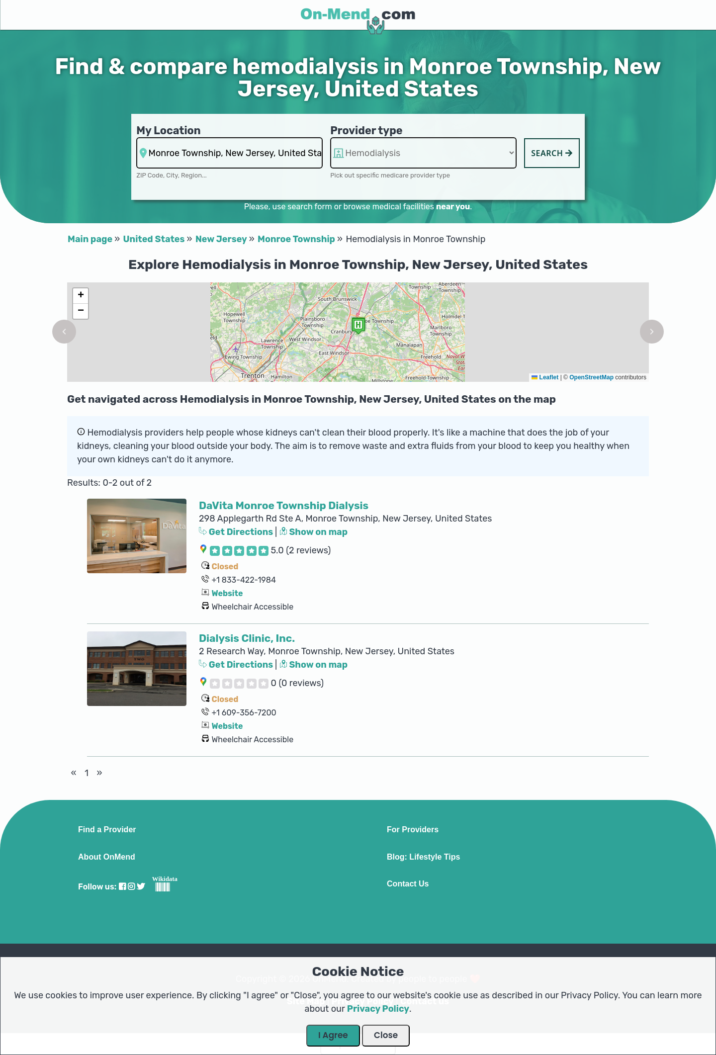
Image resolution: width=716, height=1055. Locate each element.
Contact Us (408, 884)
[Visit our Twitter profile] (141, 886)
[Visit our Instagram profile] (131, 886)
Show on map (313, 532)
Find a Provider (107, 830)
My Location (168, 130)
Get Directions (237, 532)
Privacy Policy (378, 1008)
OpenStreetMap (591, 377)
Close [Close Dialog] (386, 1035)
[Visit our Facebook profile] (122, 886)
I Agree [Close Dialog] (333, 1035)
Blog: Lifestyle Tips (423, 857)
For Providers (413, 830)
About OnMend (106, 857)
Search (552, 153)
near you (453, 206)
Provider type (366, 130)
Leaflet (545, 377)
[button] (64, 332)
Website (227, 593)
